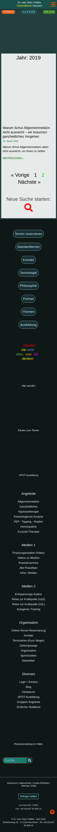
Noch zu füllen (6, 791)
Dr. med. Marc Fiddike (29, 2)
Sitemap (25, 786)
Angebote (28, 494)
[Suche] (29, 760)
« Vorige (20, 175)
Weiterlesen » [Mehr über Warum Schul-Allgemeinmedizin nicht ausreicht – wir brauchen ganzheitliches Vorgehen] (13, 158)
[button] (28, 208)
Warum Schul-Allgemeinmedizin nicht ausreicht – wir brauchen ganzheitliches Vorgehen (26, 132)
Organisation (28, 622)
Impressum (12, 783)
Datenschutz (25, 783)
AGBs (33, 786)
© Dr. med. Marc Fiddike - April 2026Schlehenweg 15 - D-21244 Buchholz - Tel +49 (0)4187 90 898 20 (28, 822)
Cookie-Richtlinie (41, 783)
